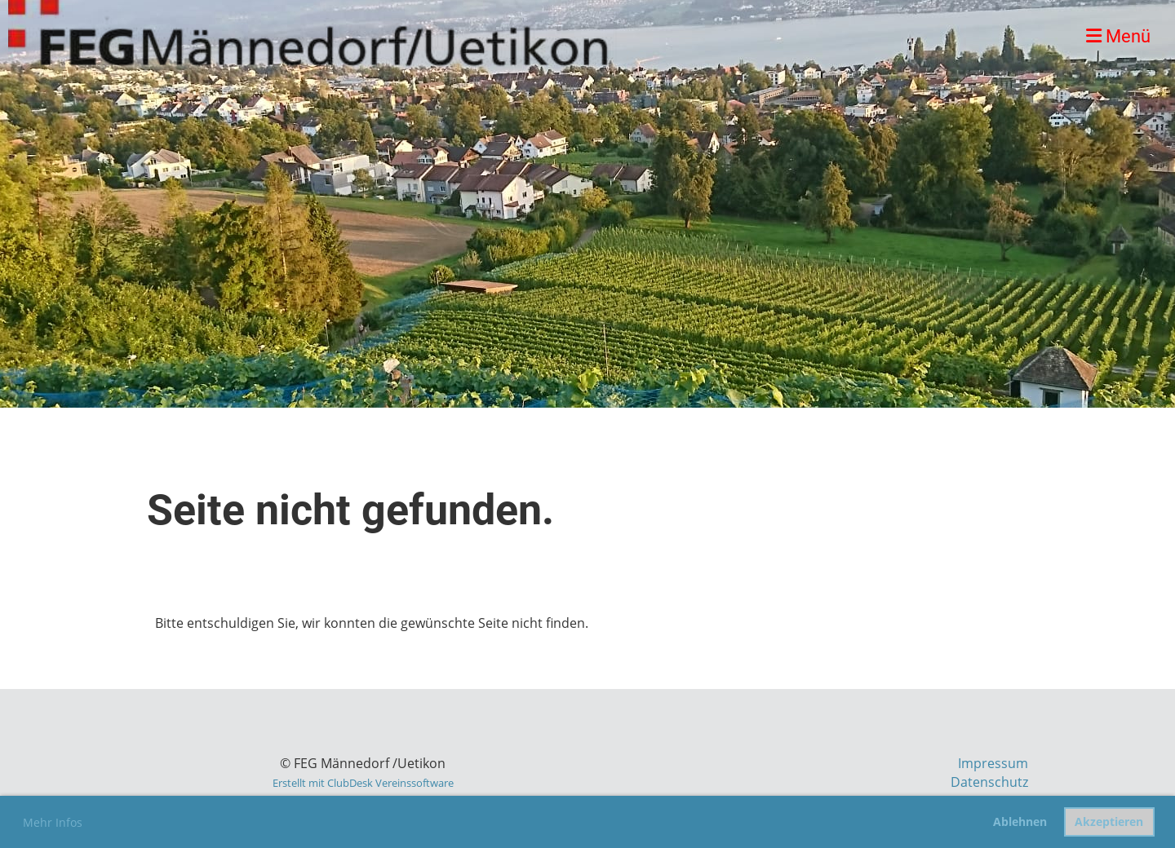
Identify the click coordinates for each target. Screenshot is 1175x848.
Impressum (993, 763)
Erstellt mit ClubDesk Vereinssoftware (363, 782)
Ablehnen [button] (1020, 821)
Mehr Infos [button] (52, 822)
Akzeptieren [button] (1109, 821)
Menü (1118, 36)
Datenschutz (989, 782)
